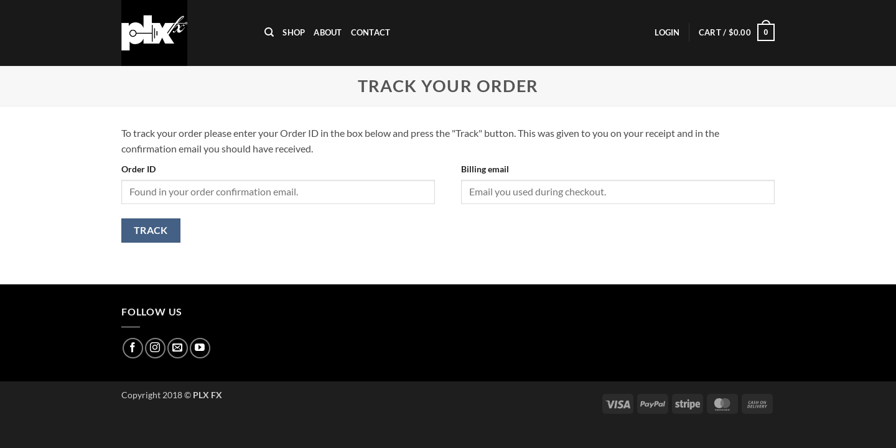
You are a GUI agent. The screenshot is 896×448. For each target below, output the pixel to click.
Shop (293, 32)
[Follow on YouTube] (200, 348)
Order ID (138, 169)
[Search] (269, 32)
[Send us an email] (177, 348)
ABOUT (328, 32)
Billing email (485, 169)
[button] (667, 32)
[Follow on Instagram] (155, 348)
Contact (371, 32)
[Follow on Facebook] (133, 348)
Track (151, 230)
